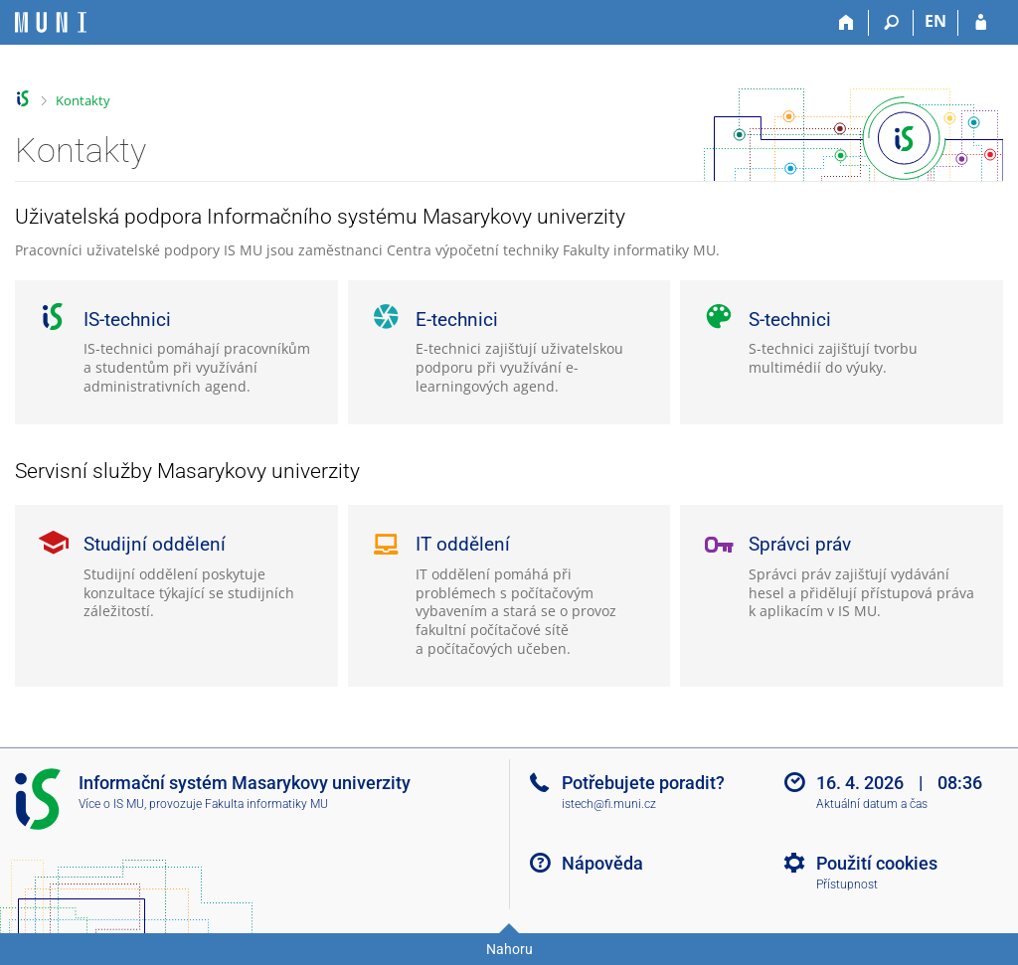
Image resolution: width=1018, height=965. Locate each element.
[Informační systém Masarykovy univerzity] (50, 22)
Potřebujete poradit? (643, 782)
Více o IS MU (111, 804)
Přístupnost (847, 884)
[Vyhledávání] (891, 23)
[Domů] (846, 23)
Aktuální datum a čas (872, 804)
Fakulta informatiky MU (266, 804)
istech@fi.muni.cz (609, 804)
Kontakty (83, 100)
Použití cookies (876, 863)
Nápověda (602, 863)
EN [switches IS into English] (935, 21)
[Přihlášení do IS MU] (980, 23)
